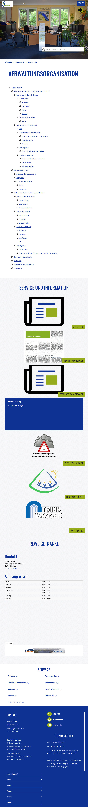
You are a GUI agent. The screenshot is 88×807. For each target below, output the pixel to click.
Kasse (24, 110)
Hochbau (22, 234)
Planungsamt (21, 246)
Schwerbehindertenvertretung (24, 264)
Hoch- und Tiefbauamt (24, 227)
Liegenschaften (24, 223)
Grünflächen (23, 204)
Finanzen (25, 102)
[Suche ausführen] (44, 49)
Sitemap (24, 802)
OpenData (24, 790)
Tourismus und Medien (24, 181)
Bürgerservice (20, 62)
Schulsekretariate (28, 166)
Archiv (24, 121)
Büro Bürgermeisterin (21, 170)
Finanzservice (24, 99)
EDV (20, 129)
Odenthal (9, 62)
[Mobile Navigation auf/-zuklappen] (81, 3)
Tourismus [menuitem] (12, 696)
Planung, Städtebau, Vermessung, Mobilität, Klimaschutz (38, 253)
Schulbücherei (27, 163)
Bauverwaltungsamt (23, 212)
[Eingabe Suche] (63, 49)
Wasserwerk (18, 268)
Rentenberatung (27, 140)
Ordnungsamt (23, 148)
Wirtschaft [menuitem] (49, 696)
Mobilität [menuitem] (11, 689)
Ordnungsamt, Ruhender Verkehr (33, 151)
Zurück (9, 643)
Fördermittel (26, 106)
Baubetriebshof (24, 200)
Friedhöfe (22, 219)
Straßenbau (23, 238)
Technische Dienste (25, 208)
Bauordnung (23, 249)
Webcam (24, 796)
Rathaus (24, 779)
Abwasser (22, 230)
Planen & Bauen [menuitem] (14, 702)
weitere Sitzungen (16, 405)
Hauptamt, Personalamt (27, 117)
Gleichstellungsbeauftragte (23, 257)
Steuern (24, 114)
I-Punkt (21, 185)
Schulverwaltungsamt (26, 155)
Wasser (21, 242)
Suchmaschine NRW (24, 773)
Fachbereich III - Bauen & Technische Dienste (29, 193)
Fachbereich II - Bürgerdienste (27, 125)
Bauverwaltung (24, 215)
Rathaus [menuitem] (11, 676)
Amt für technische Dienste (26, 196)
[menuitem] (17, 676)
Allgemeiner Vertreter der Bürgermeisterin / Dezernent (32, 91)
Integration (20, 178)
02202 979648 (11, 568)
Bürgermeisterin (16, 88)
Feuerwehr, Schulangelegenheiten (33, 159)
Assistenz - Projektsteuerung (26, 174)
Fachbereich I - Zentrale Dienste (27, 95)
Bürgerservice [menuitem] (51, 676)
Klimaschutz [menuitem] (50, 683)
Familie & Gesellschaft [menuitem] (17, 683)
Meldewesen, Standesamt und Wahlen (35, 136)
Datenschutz (24, 785)
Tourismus (22, 189)
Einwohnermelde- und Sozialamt (30, 132)
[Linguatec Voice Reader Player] (80, 10)
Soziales (25, 144)
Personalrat (18, 261)
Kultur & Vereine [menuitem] (52, 689)
